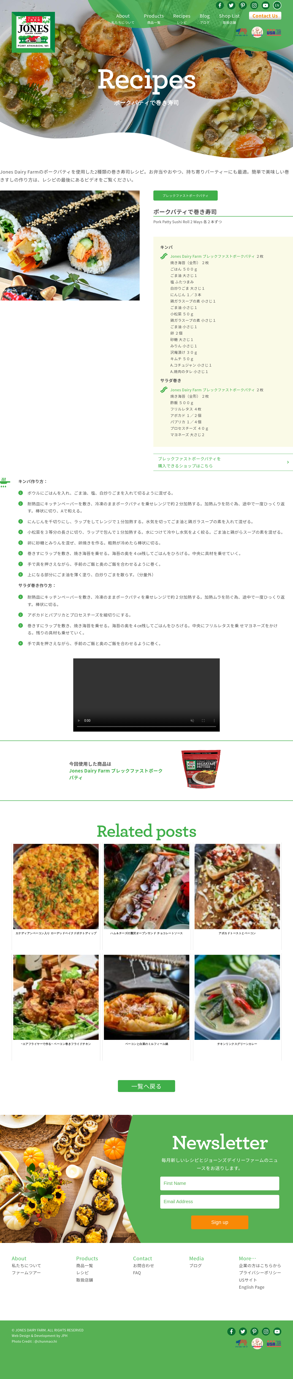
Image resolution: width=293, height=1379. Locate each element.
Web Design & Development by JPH (40, 1335)
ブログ (205, 18)
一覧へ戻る (146, 1086)
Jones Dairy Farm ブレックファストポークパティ (212, 256)
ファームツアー (26, 1272)
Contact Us (265, 15)
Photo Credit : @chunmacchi (34, 1341)
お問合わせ (143, 1265)
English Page (252, 1287)
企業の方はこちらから (260, 1265)
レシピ (181, 18)
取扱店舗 (229, 18)
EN (277, 5)
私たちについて (123, 18)
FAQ (137, 1272)
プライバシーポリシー (260, 1272)
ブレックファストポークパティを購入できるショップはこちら (189, 462)
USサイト (248, 1280)
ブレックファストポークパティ (186, 195)
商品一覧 (154, 18)
